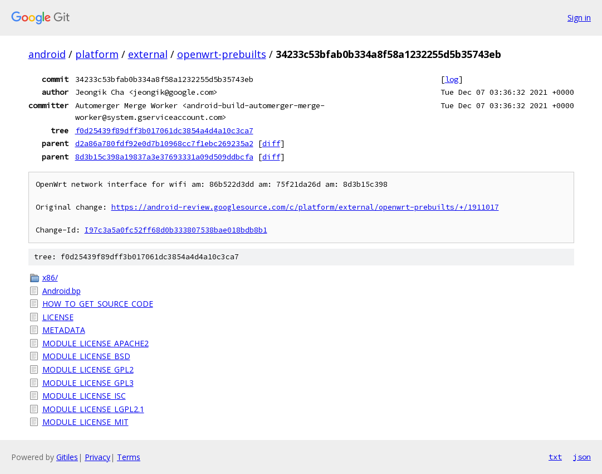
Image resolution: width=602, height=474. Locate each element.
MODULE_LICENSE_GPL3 (88, 383)
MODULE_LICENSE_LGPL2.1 (93, 409)
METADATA (63, 330)
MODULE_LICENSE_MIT (85, 422)
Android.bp (61, 291)
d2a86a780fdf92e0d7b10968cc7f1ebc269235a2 (164, 143)
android (47, 54)
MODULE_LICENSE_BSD (86, 356)
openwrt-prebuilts (221, 54)
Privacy (97, 457)
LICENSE (58, 317)
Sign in (579, 17)
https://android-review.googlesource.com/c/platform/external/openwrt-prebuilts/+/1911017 (305, 207)
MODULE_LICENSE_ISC (84, 395)
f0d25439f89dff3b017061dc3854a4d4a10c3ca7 (164, 130)
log (451, 79)
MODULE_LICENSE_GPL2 (88, 369)
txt (555, 457)
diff (271, 143)
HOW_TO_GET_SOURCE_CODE (97, 303)
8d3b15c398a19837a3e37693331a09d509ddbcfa (164, 157)
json (582, 457)
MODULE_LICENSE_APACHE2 (95, 343)
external (148, 54)
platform (97, 54)
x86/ (50, 277)
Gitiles (67, 457)
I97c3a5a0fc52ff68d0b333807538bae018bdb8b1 (176, 230)
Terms (128, 457)
